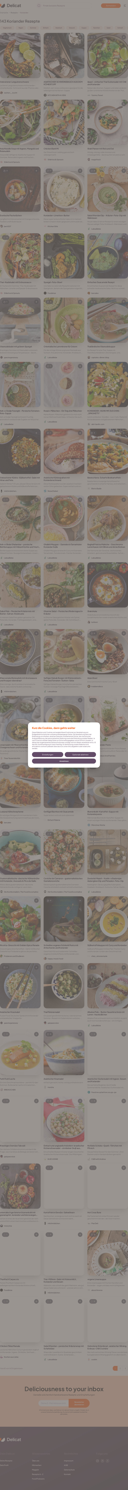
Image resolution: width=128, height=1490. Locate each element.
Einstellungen (47, 754)
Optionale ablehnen (80, 754)
